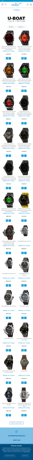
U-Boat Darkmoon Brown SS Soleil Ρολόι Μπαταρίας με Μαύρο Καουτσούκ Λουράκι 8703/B (8, 81)
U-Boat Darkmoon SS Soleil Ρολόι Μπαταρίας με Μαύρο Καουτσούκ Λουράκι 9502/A (8, 210)
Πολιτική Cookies (26, 451)
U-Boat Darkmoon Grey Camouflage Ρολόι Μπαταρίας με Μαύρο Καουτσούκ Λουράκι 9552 (24, 113)
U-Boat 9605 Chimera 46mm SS (9, 273)
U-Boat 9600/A (24, 371)
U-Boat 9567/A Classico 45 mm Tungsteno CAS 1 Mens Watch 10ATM (24, 405)
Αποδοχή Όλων (25, 455)
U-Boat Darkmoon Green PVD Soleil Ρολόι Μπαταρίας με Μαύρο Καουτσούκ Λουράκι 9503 (24, 81)
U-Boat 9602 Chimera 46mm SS (24, 241)
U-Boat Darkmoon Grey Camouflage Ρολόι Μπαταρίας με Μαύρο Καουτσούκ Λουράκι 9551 (9, 145)
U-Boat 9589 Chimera (24, 306)
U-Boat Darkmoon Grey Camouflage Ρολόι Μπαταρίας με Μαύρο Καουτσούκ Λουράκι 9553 (9, 178)
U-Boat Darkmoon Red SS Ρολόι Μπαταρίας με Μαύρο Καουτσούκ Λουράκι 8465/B (9, 48)
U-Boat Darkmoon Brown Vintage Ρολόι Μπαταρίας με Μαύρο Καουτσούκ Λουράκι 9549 (24, 145)
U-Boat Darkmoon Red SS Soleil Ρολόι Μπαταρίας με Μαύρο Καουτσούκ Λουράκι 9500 (9, 113)
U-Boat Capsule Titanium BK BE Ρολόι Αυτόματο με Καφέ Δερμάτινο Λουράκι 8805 (9, 243)
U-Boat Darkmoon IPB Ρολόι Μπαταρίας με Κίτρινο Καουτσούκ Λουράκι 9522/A (24, 210)
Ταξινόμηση (20, 27)
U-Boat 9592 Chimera (8, 338)
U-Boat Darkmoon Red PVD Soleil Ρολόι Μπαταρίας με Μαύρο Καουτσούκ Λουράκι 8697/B (24, 48)
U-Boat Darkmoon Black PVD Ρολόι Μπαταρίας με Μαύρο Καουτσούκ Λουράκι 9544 (24, 178)
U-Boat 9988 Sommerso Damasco (8, 306)
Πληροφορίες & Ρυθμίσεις (9, 455)
